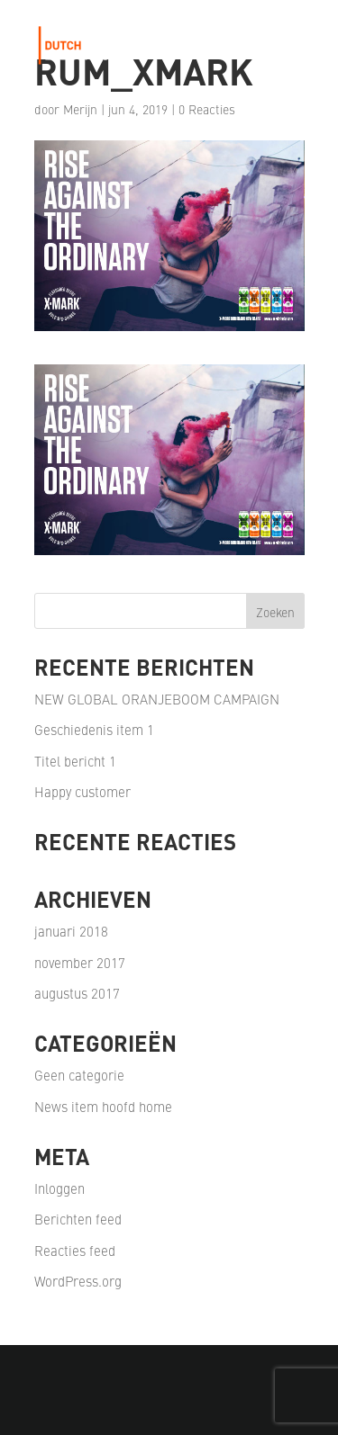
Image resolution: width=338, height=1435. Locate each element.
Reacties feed (74, 1250)
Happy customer (82, 791)
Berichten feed (78, 1218)
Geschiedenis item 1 (94, 729)
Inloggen (59, 1188)
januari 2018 (71, 930)
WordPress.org (78, 1280)
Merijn (80, 109)
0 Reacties (206, 109)
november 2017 (79, 962)
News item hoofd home (103, 1106)
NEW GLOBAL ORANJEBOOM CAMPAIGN (156, 698)
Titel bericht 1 (75, 760)
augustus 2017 (77, 992)
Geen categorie (79, 1074)
